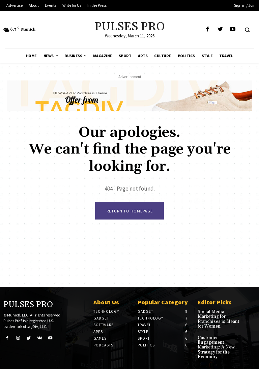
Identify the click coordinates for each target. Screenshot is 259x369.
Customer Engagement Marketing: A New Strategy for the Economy (215, 345)
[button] (247, 29)
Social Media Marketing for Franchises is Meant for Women (217, 318)
